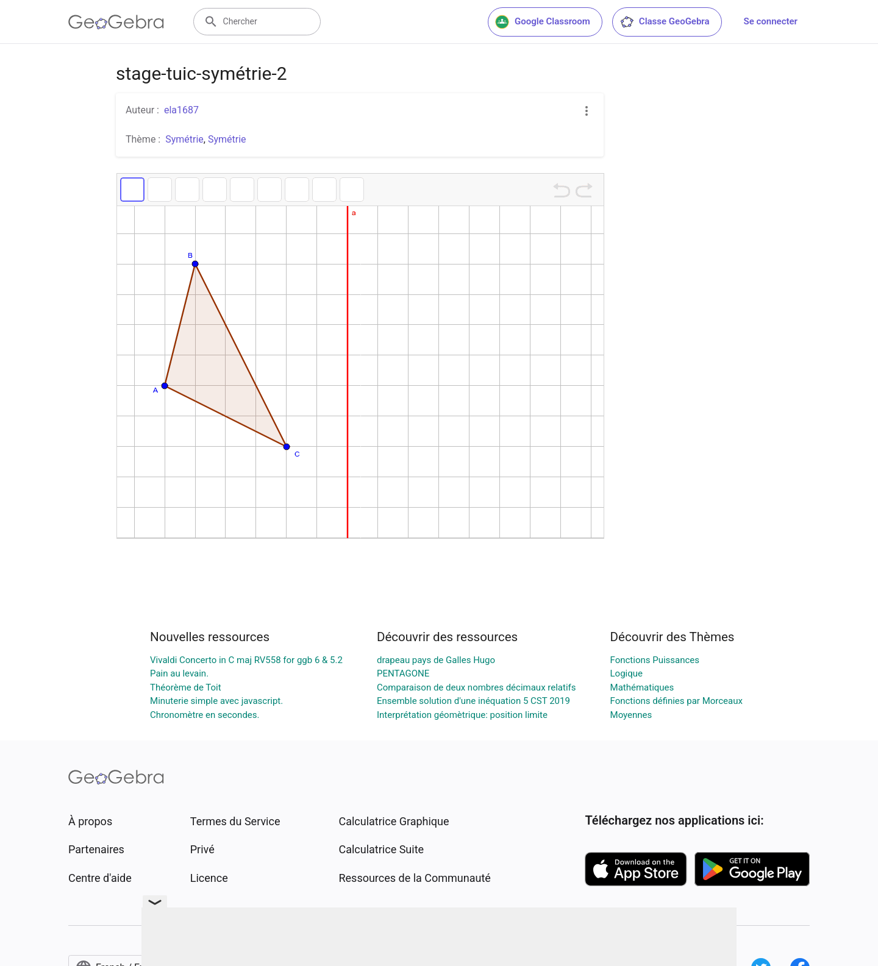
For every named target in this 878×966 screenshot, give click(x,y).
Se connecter (771, 21)
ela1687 (181, 110)
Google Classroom (542, 22)
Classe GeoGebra (664, 22)
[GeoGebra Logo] (116, 22)
